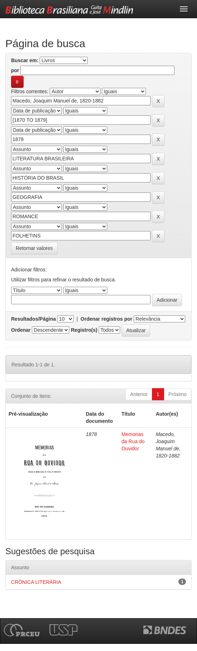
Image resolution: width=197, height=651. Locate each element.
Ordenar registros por (106, 319)
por (15, 70)
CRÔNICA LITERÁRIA (36, 582)
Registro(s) (84, 330)
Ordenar (20, 330)
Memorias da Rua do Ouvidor (133, 441)
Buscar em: (24, 60)
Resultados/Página (33, 319)
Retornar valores (34, 248)
